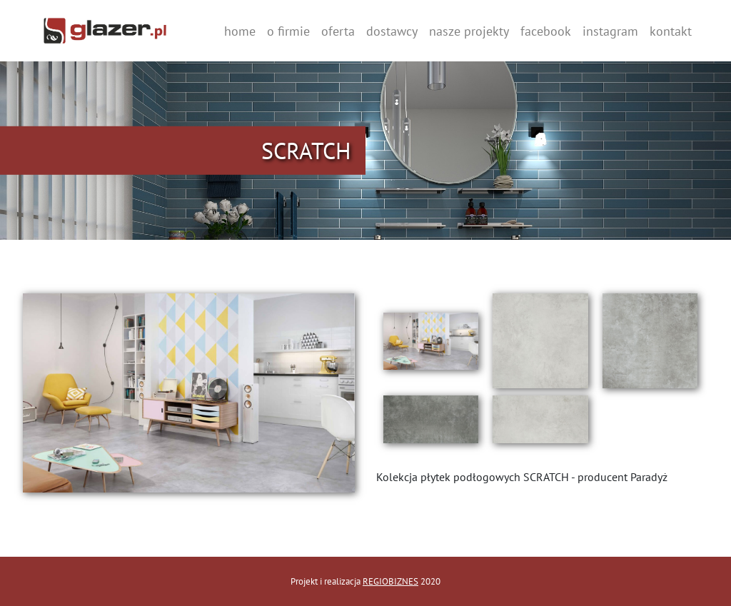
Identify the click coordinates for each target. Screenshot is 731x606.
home (240, 31)
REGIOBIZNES (390, 581)
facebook (545, 31)
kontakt (671, 31)
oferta (338, 31)
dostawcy (392, 31)
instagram (610, 31)
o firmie (288, 31)
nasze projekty (469, 31)
